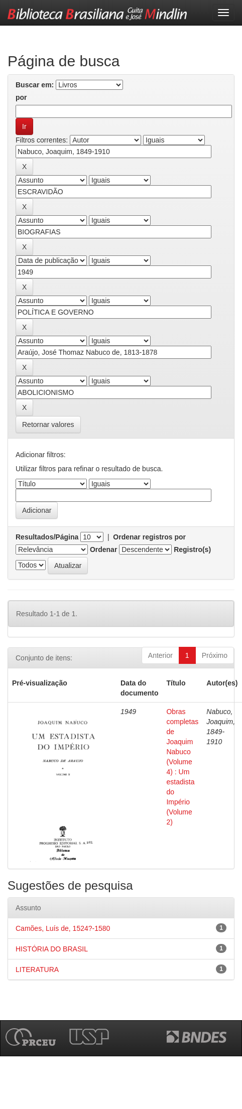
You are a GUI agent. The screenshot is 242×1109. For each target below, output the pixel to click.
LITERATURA (37, 969)
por (21, 97)
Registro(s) (192, 549)
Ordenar (103, 549)
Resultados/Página (47, 537)
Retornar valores (48, 425)
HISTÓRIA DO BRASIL (52, 949)
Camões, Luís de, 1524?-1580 (63, 928)
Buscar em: (35, 85)
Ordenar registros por (149, 537)
